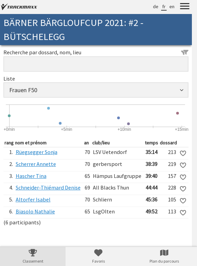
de (155, 6)
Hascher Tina (31, 175)
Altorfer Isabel (33, 199)
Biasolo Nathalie (35, 211)
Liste (9, 78)
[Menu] (185, 7)
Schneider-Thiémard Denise (48, 187)
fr (164, 6)
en (171, 6)
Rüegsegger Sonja (36, 152)
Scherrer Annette (36, 163)
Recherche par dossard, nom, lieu (95, 52)
